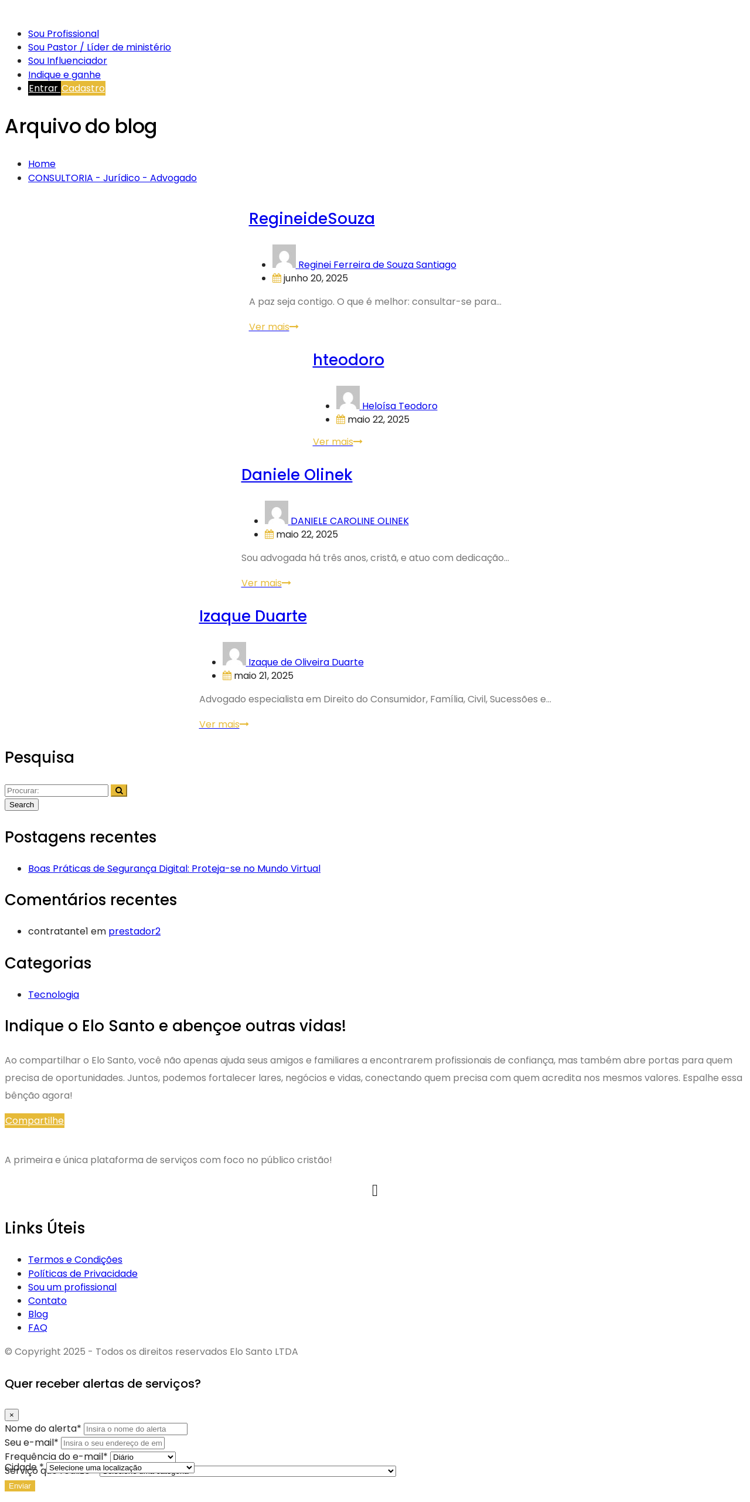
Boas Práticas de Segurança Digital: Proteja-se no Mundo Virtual (174, 868)
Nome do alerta (44, 1428)
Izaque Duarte (253, 616)
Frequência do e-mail (57, 1456)
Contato (47, 1300)
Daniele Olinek (297, 474)
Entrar (44, 88)
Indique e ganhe (64, 74)
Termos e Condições (75, 1259)
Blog (38, 1314)
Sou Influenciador (67, 60)
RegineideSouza (312, 218)
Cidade (25, 1467)
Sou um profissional (72, 1287)
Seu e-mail (33, 1442)
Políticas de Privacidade (83, 1273)
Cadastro (83, 88)
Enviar (20, 1485)
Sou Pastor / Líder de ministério (99, 47)
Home (42, 164)
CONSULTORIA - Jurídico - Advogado (112, 178)
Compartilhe (34, 1120)
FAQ (37, 1327)
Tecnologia (53, 994)
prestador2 (134, 931)
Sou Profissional (63, 33)
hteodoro (348, 360)
